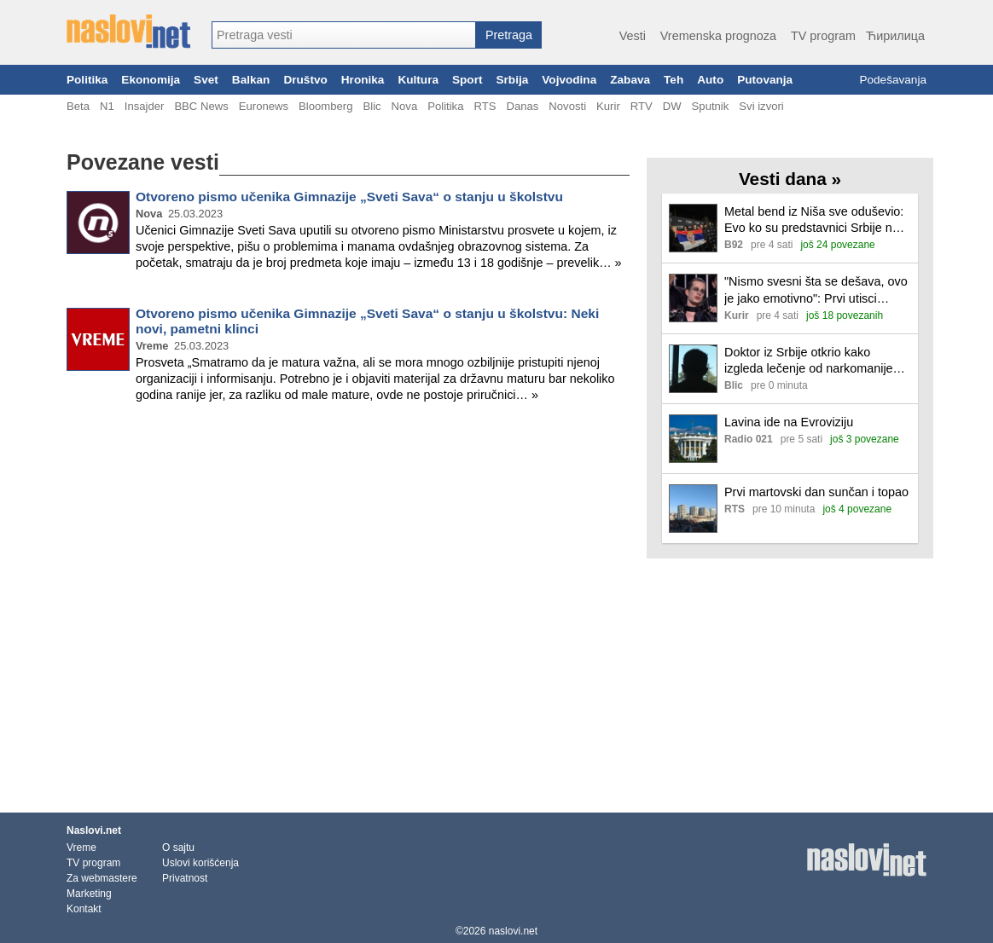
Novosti (567, 106)
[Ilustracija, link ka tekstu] (693, 230)
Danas (522, 106)
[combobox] (344, 35)
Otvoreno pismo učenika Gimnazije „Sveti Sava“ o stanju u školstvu (349, 196)
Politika (87, 79)
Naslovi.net (94, 830)
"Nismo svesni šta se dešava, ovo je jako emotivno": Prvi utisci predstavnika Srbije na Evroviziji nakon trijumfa (816, 290)
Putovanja (765, 79)
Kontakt (84, 909)
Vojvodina (569, 79)
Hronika (363, 79)
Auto (710, 79)
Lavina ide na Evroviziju (788, 422)
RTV (641, 106)
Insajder (145, 106)
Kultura (418, 79)
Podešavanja (892, 79)
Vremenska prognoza (718, 36)
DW (672, 106)
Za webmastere (102, 878)
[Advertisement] (348, 472)
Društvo (305, 79)
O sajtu (178, 847)
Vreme (81, 847)
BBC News (201, 106)
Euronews (263, 106)
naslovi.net (513, 931)
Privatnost (184, 878)
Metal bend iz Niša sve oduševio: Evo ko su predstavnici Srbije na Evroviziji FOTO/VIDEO (813, 220)
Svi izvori (761, 106)
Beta (78, 106)
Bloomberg (325, 106)
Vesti (632, 36)
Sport (467, 79)
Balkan (251, 79)
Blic (371, 106)
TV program (823, 36)
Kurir (608, 106)
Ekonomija (150, 79)
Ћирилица (895, 36)
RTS (484, 106)
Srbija (512, 79)
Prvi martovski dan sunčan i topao (816, 492)
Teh (673, 79)
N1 (107, 106)
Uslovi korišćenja (200, 863)
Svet (206, 79)
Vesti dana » (790, 178)
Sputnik (710, 106)
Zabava (630, 79)
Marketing (89, 894)
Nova (405, 106)
